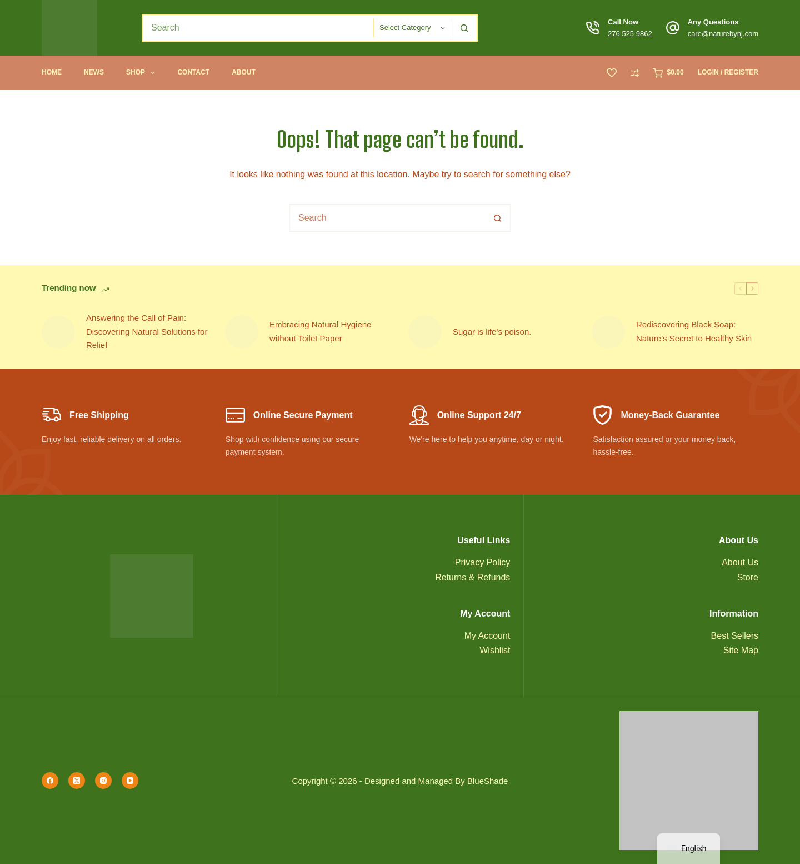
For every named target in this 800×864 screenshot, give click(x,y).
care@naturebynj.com (723, 33)
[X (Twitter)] (76, 780)
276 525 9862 (630, 33)
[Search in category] (412, 27)
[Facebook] (50, 780)
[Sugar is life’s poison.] (425, 332)
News (94, 72)
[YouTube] (130, 780)
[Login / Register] (728, 72)
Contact (193, 72)
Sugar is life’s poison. (492, 331)
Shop (142, 73)
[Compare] (635, 73)
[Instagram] (103, 780)
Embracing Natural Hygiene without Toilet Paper (320, 331)
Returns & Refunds (472, 577)
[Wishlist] (612, 73)
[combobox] (258, 28)
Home (52, 72)
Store (747, 577)
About (244, 72)
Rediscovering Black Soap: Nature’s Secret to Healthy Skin (694, 331)
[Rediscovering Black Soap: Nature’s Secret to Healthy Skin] (608, 332)
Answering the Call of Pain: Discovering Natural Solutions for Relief (146, 331)
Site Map (740, 650)
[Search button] (464, 28)
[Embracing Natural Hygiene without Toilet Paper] (241, 332)
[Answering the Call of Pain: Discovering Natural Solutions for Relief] (58, 332)
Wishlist (494, 650)
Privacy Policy (483, 562)
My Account (487, 635)
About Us (740, 562)
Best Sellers (734, 635)
